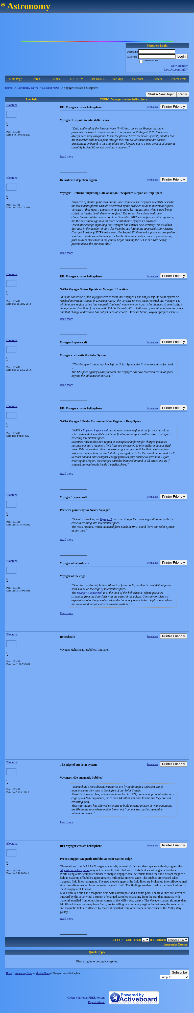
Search (36, 79)
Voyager (182, 943)
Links (56, 79)
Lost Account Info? (176, 69)
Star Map (117, 79)
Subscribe (179, 972)
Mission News (51, 88)
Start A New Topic (161, 94)
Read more (66, 156)
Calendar (137, 79)
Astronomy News (27, 88)
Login (181, 56)
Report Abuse (96, 1002)
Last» (129, 939)
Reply (182, 94)
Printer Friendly (173, 106)
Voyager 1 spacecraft (96, 430)
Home (8, 88)
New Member (179, 66)
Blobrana (11, 105)
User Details (97, 79)
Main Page (15, 79)
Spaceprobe (170, 943)
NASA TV (76, 79)
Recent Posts (178, 79)
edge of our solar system (74, 870)
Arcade (158, 79)
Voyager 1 (106, 519)
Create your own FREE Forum (86, 997)
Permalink (152, 106)
